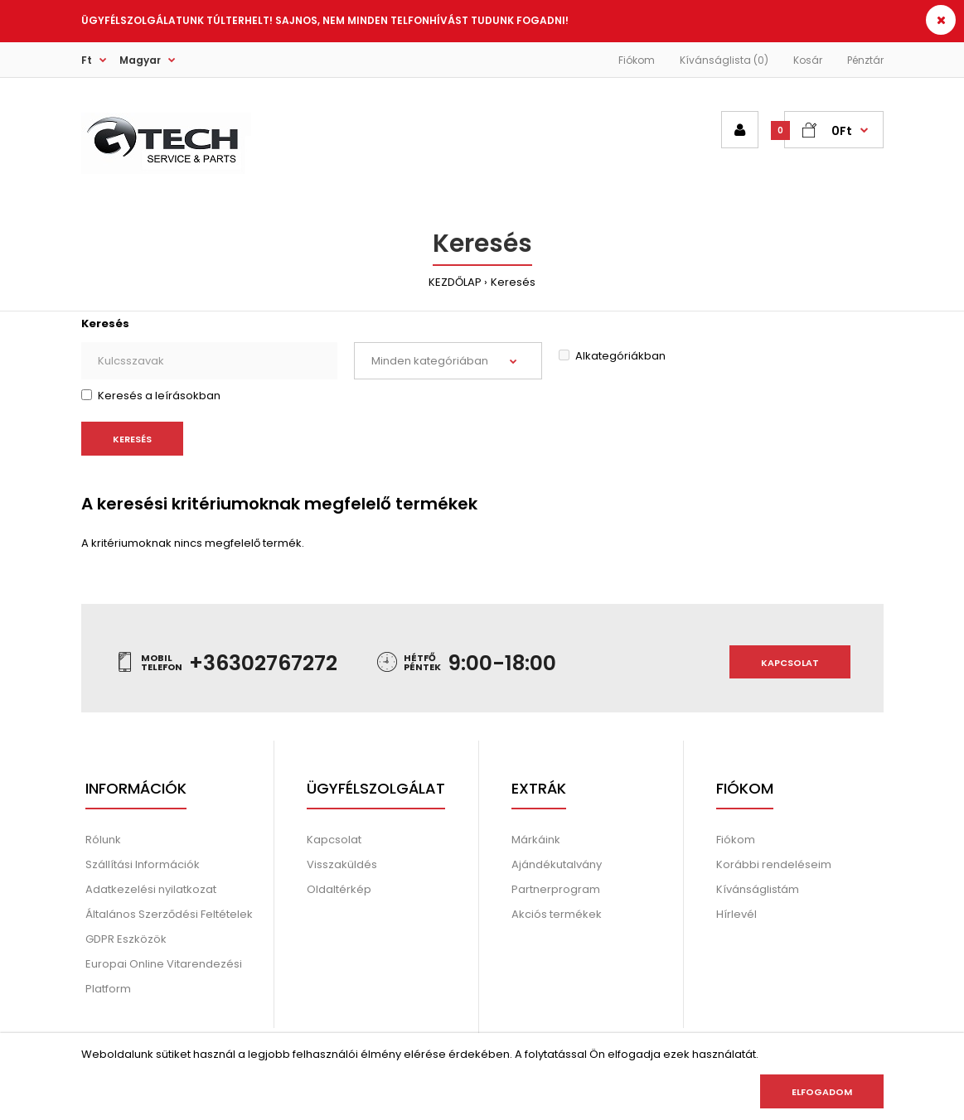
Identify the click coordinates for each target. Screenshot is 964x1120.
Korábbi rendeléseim (773, 864)
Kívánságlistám (757, 889)
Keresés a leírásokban (150, 395)
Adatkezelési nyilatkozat (150, 889)
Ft (86, 60)
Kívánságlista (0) (724, 60)
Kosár (807, 60)
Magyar (140, 60)
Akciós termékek (556, 914)
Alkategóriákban (612, 356)
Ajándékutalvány (556, 864)
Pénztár (865, 60)
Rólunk (103, 839)
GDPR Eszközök (126, 939)
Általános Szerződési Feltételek (169, 914)
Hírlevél (736, 914)
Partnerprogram (555, 889)
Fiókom (636, 60)
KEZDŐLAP (455, 282)
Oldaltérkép (339, 889)
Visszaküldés (342, 864)
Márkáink (535, 839)
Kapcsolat (790, 662)
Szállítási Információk (142, 864)
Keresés (513, 282)
